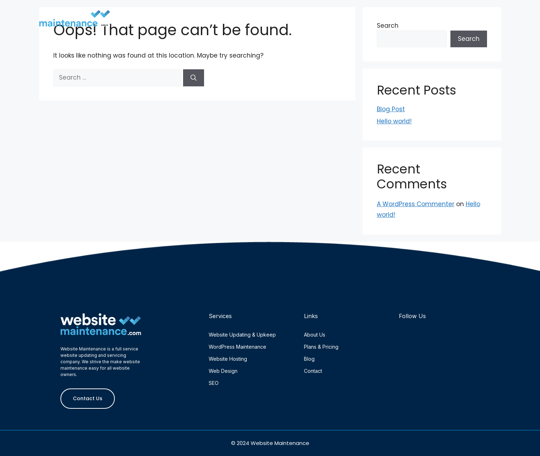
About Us (278, 15)
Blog (436, 15)
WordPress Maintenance (237, 347)
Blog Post (391, 109)
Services (332, 15)
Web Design (223, 371)
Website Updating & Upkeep (242, 335)
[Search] (193, 77)
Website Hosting (228, 359)
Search (469, 38)
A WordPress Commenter (415, 204)
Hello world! (394, 121)
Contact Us (480, 15)
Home (235, 15)
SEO (214, 383)
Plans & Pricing (387, 15)
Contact (313, 371)
